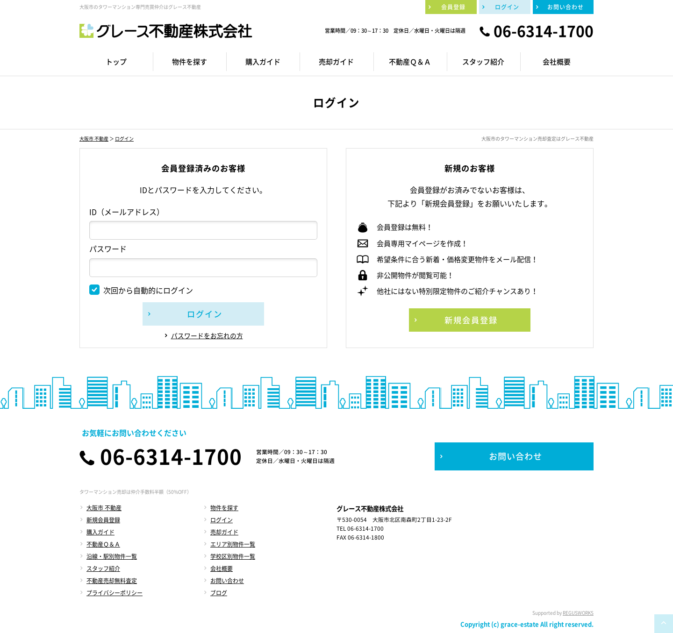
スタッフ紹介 (103, 568)
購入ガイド (100, 532)
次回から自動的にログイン (141, 290)
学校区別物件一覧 (232, 556)
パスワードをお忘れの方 (207, 335)
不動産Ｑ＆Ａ (103, 544)
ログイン (124, 138)
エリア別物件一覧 (232, 544)
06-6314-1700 (544, 30)
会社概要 (221, 568)
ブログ (218, 593)
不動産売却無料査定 (111, 580)
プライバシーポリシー (114, 593)
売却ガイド (224, 532)
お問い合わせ (227, 580)
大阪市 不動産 (93, 138)
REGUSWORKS (578, 612)
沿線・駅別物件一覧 (111, 556)
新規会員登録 (103, 520)
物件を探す (224, 508)
